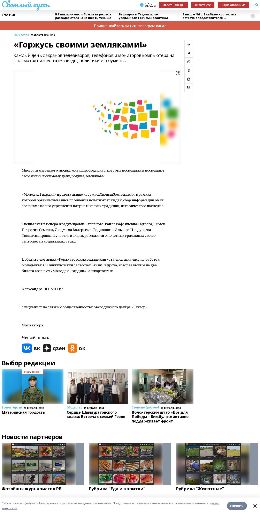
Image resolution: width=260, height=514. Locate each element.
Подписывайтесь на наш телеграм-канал (130, 25)
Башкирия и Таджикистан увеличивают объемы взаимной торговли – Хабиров (143, 16)
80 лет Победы (173, 5)
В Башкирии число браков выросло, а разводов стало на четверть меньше (83, 16)
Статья (8, 15)
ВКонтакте (203, 5)
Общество (21, 35)
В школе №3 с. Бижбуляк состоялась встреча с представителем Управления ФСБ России (209, 16)
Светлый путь (25, 4)
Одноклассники (233, 5)
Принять (237, 506)
